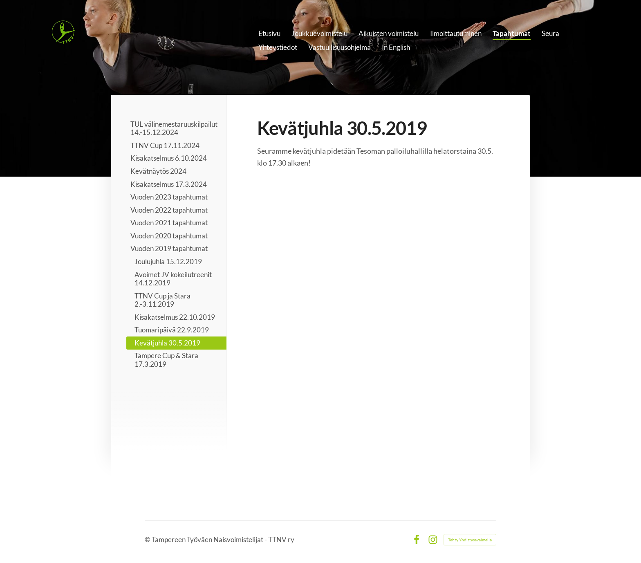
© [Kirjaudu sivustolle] (148, 539)
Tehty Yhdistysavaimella (470, 539)
